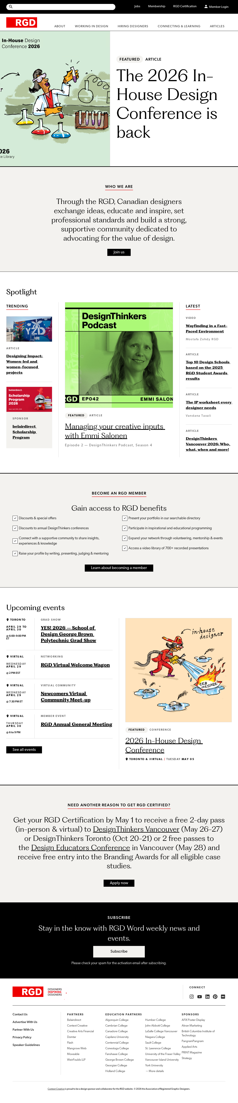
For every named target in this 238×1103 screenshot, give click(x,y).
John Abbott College (157, 1025)
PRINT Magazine (192, 1052)
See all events (24, 750)
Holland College (115, 1071)
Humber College (155, 1020)
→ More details (154, 1071)
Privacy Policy (22, 1037)
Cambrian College (116, 1025)
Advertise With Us (25, 1022)
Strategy (187, 1058)
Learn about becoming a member (119, 568)
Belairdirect (74, 1020)
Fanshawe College (116, 1054)
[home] (21, 22)
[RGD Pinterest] (215, 996)
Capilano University (117, 1037)
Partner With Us (23, 1029)
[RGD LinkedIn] (207, 996)
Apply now (119, 883)
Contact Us (20, 1014)
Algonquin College (117, 1020)
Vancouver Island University (162, 1059)
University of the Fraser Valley (163, 1054)
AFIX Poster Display (193, 1020)
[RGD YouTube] (199, 996)
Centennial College (117, 1042)
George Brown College (119, 1059)
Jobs (137, 6)
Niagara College (155, 1037)
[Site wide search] (60, 7)
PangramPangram (193, 1041)
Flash (70, 1042)
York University (154, 1065)
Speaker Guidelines (26, 1045)
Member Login (219, 7)
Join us (119, 252)
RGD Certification (185, 6)
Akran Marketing (192, 1025)
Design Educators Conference (80, 847)
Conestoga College (117, 1048)
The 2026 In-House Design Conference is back (169, 103)
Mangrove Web (77, 1048)
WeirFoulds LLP (76, 1059)
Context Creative (77, 1025)
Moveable (73, 1054)
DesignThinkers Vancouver (136, 828)
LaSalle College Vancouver (161, 1031)
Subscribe (119, 952)
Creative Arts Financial (80, 1031)
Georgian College (116, 1065)
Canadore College (116, 1031)
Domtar (71, 1037)
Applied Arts (189, 1047)
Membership (156, 6)
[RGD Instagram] (191, 996)
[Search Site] (64, 7)
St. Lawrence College (158, 1048)
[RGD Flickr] (223, 996)
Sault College (153, 1042)
